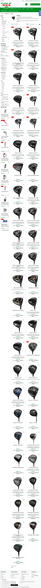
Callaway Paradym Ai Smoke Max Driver (18, 64)
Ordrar (22, 575)
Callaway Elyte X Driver (33, 40)
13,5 (3, 88)
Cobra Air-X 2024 (18, 153)
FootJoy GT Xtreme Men (5, 180)
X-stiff (3, 79)
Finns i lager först (5, 46)
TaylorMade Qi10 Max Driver (18, 467)
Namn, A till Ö (33, 24)
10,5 (3, 84)
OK (14, 585)
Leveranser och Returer (15, 574)
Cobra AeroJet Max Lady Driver (33, 130)
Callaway (4, 59)
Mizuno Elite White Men (5, 114)
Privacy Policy (13, 582)
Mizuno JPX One (18, 377)
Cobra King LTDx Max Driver (18, 310)
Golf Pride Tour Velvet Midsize (5, 191)
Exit (5, 585)
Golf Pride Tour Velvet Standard (5, 147)
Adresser (22, 578)
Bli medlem (3, 574)
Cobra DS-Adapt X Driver (33, 265)
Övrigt (31, 8)
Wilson (3, 66)
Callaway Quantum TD (33, 85)
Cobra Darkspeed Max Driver (33, 175)
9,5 (3, 83)
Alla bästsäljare (6, 230)
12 (3, 87)
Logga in (31, 0)
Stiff (3, 77)
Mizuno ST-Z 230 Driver (18, 445)
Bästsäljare (3, 107)
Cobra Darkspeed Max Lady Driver (18, 198)
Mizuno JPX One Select (33, 377)
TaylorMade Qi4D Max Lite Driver (18, 535)
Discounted (4, 52)
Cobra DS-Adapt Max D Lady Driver (18, 243)
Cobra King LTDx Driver (18, 287)
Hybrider (4, 28)
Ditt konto (23, 571)
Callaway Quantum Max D (18, 85)
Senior (3, 75)
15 (2, 91)
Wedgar (4, 35)
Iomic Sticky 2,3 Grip (5, 125)
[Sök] (20, 4)
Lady (3, 73)
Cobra (4, 60)
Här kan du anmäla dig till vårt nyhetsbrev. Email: (27, 582)
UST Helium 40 (5, 98)
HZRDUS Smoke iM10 (5, 100)
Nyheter (2, 576)
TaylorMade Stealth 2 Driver (33, 535)
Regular (4, 76)
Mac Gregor (4, 62)
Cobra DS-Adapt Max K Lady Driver (18, 266)
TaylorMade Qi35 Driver (33, 467)
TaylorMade (4, 64)
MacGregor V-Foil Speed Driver (33, 355)
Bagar (23, 8)
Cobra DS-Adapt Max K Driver (33, 242)
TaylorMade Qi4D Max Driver (33, 512)
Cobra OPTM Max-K (33, 332)
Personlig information (24, 574)
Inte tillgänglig (4, 49)
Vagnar (27, 8)
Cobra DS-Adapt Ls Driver (18, 220)
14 (3, 90)
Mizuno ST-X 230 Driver (18, 422)
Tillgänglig (4, 48)
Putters (4, 33)
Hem (1, 15)
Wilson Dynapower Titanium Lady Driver (18, 558)
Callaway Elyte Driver (18, 40)
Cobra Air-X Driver (18, 175)
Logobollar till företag (13, 11)
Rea (1, 575)
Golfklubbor (6, 8)
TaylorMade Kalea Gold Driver (33, 445)
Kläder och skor (13, 8)
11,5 (3, 86)
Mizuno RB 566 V (4, 224)
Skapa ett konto (37, 0)
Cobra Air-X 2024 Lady (33, 153)
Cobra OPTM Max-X (18, 355)
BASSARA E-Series (5, 105)
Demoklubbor (4, 11)
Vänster (4, 70)
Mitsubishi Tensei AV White (5, 102)
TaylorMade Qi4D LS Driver (18, 512)
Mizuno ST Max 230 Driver (18, 400)
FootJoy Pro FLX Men (5, 213)
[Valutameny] (23, 1)
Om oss (12, 576)
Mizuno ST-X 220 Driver (33, 400)
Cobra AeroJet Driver (33, 108)
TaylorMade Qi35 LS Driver (18, 490)
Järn (3, 30)
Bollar (19, 8)
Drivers (4, 24)
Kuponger (23, 579)
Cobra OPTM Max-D (18, 332)
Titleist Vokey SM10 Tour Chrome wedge (5, 136)
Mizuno (3, 63)
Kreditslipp (23, 576)
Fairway (4, 26)
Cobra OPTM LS (33, 310)
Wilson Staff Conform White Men (5, 202)
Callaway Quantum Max (33, 63)
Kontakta (2, 0)
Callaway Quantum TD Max (18, 108)
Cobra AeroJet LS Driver (18, 130)
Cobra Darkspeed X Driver (33, 198)
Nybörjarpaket (5, 32)
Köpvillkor (12, 575)
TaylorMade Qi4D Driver (33, 490)
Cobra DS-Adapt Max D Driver (33, 220)
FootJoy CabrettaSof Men (5, 158)
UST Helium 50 (5, 96)
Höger (4, 69)
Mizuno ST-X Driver (33, 422)
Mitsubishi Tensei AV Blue (5, 95)
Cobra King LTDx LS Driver (33, 287)
